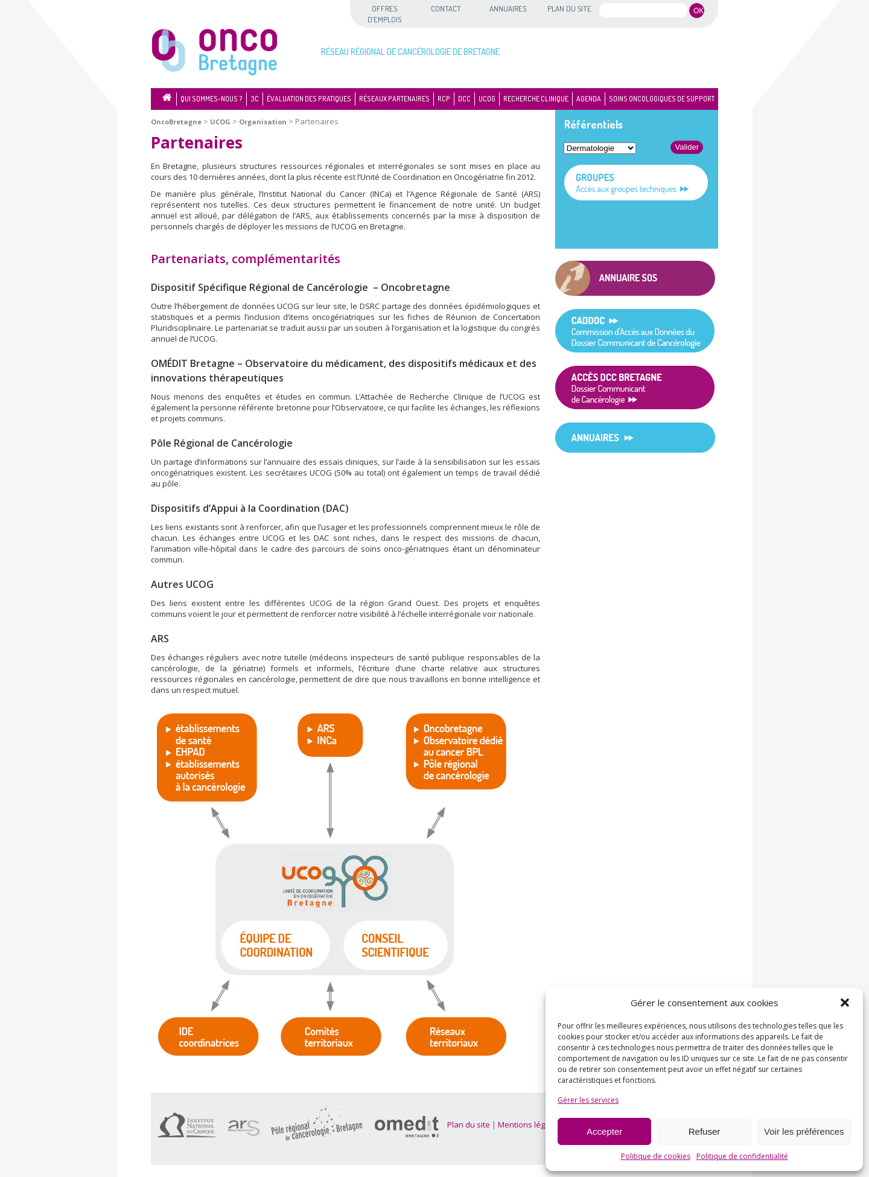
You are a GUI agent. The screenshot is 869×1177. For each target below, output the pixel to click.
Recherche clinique (535, 98)
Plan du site (569, 8)
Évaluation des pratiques (309, 98)
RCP (444, 98)
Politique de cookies (655, 1156)
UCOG (487, 98)
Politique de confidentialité (742, 1156)
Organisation (263, 121)
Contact (446, 8)
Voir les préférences (804, 1131)
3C (254, 98)
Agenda (588, 98)
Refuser (705, 1131)
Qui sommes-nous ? (211, 98)
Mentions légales (529, 1124)
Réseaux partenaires (394, 98)
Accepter (604, 1131)
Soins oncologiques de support (662, 98)
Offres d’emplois (384, 14)
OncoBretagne (176, 121)
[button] (845, 1003)
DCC (464, 98)
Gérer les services (588, 1100)
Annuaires (507, 8)
